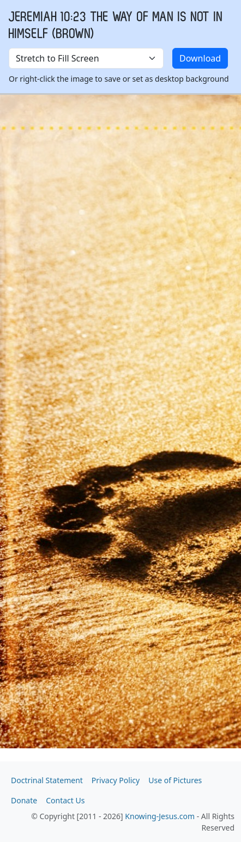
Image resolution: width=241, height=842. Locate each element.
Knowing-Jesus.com (160, 816)
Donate (24, 800)
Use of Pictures (175, 780)
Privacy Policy (116, 780)
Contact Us (65, 800)
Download (200, 58)
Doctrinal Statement (47, 780)
